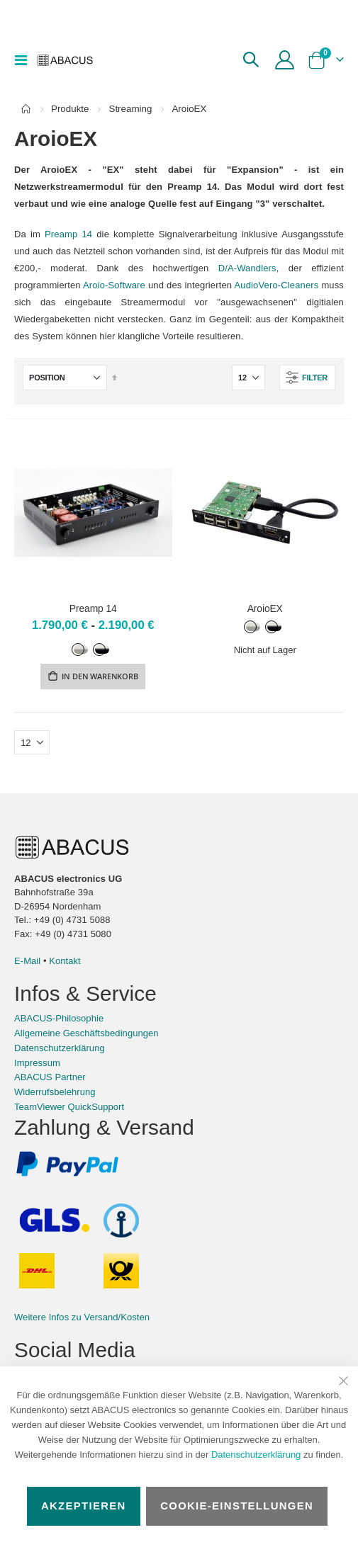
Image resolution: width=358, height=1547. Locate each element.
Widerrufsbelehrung (55, 1092)
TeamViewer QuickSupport (69, 1106)
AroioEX (265, 608)
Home (26, 109)
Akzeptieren (83, 1506)
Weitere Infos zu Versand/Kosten (82, 1317)
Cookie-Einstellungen (236, 1506)
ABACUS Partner (50, 1077)
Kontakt (65, 961)
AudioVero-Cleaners (277, 285)
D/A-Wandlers (247, 268)
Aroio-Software (114, 285)
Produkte (70, 108)
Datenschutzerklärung (256, 1454)
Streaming (130, 108)
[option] (81, 649)
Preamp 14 (68, 234)
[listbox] (93, 648)
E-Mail (27, 961)
